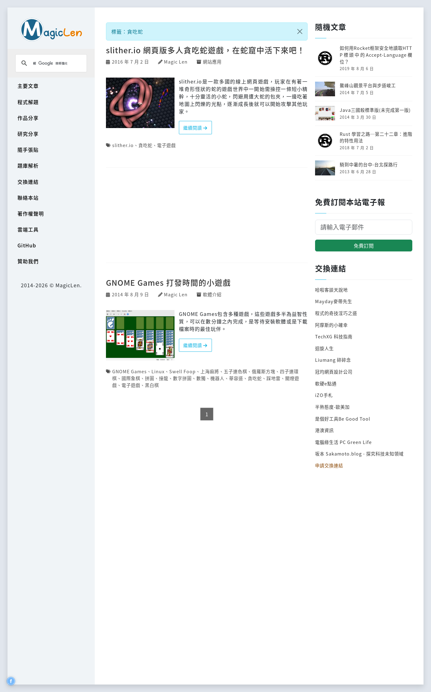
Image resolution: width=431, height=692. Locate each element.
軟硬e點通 (326, 383)
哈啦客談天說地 (331, 289)
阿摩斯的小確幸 (331, 325)
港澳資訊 (324, 430)
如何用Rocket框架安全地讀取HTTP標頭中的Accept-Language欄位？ (376, 54)
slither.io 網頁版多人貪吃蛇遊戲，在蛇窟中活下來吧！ (205, 50)
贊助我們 (28, 261)
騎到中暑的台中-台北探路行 (369, 164)
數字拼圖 (182, 378)
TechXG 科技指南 (333, 336)
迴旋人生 (324, 348)
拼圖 (149, 378)
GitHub (26, 245)
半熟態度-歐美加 (332, 406)
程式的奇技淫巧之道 (336, 313)
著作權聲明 (30, 213)
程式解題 (28, 102)
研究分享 (28, 133)
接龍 (163, 378)
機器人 (217, 378)
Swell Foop (182, 371)
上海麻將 (209, 371)
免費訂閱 (364, 245)
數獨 (201, 378)
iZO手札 (324, 395)
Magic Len (176, 61)
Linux (158, 371)
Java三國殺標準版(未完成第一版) (375, 110)
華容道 (236, 378)
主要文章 (28, 85)
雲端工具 (28, 229)
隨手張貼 (28, 149)
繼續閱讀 (195, 127)
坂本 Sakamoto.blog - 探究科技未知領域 (359, 453)
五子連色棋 (235, 371)
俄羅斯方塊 (263, 371)
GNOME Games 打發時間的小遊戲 (168, 282)
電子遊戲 (166, 145)
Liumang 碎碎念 (333, 359)
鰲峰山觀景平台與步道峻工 (368, 85)
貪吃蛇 (145, 145)
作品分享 (28, 118)
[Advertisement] (207, 216)
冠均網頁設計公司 (333, 371)
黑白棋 (152, 385)
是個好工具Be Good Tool (342, 418)
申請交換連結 (329, 465)
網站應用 (212, 61)
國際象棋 (131, 378)
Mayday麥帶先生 (333, 301)
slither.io (123, 145)
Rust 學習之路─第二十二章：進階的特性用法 (376, 137)
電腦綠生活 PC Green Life (343, 442)
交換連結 (28, 181)
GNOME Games (129, 371)
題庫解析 (28, 165)
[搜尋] (50, 63)
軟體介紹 (212, 294)
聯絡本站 (28, 197)
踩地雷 (273, 378)
